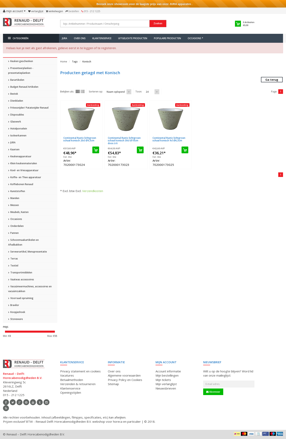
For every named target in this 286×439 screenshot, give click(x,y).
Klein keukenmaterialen (22, 163)
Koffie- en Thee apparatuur (24, 177)
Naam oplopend (116, 91)
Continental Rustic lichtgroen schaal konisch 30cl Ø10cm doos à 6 (124, 140)
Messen (13, 205)
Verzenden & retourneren (78, 384)
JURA (64, 38)
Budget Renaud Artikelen (23, 86)
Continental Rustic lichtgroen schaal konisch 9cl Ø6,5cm (169, 139)
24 (147, 91)
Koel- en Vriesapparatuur (23, 170)
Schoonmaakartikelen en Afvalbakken (23, 242)
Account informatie (168, 371)
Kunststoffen (16, 191)
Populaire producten (167, 38)
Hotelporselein (17, 128)
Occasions (15, 219)
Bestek (13, 93)
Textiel (13, 265)
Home (63, 61)
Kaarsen (13, 149)
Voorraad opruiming (20, 298)
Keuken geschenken (20, 61)
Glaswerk (14, 121)
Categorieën (18, 38)
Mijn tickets (163, 380)
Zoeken (158, 23)
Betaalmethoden (71, 380)
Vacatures (67, 375)
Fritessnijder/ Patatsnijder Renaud (28, 107)
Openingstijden (70, 392)
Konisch (86, 61)
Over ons (80, 38)
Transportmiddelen (20, 272)
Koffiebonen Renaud (20, 184)
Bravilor (13, 305)
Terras (13, 258)
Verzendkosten (92, 191)
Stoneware (15, 319)
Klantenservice (101, 38)
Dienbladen (15, 100)
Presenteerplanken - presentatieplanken (20, 70)
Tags (75, 61)
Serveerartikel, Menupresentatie (27, 251)
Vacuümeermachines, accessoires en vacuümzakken (30, 289)
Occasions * (195, 38)
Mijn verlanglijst (166, 384)
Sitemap (113, 384)
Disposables (16, 114)
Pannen (13, 233)
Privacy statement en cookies (80, 371)
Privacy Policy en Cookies (125, 380)
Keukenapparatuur (19, 156)
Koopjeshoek (16, 312)
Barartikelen (16, 80)
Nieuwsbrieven (166, 388)
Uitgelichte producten (132, 38)
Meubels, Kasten (18, 212)
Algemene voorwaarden (124, 375)
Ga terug (271, 80)
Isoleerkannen (17, 135)
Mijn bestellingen (167, 375)
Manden (13, 198)
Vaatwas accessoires (21, 279)
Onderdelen (16, 226)
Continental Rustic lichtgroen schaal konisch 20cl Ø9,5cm (79, 139)
